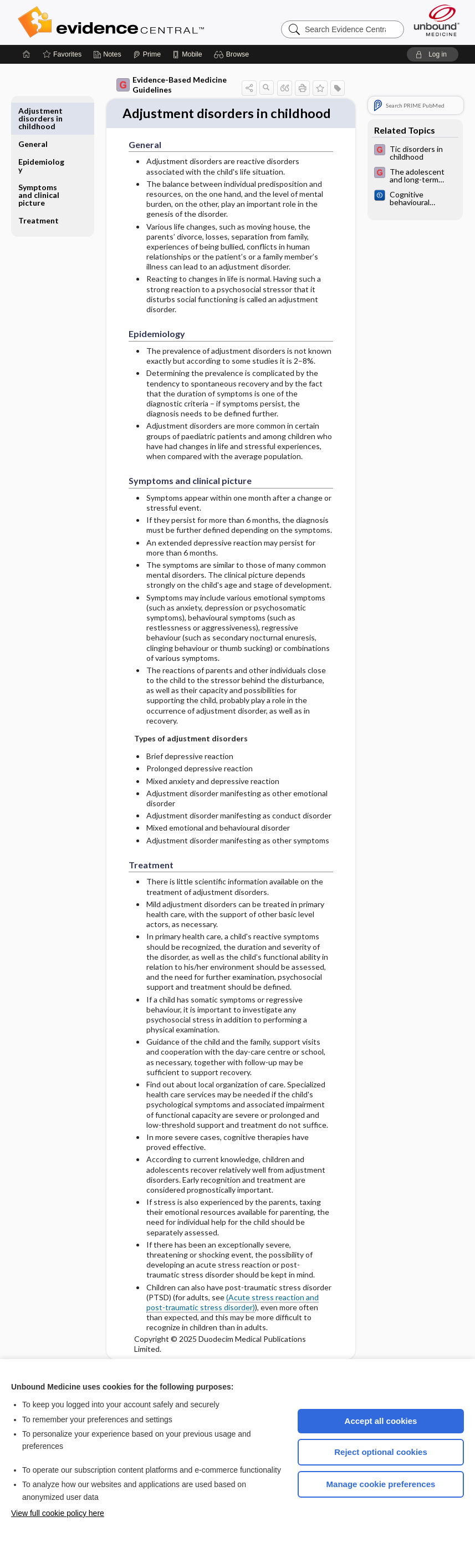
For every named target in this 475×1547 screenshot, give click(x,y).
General (33, 110)
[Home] (26, 54)
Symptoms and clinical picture (38, 161)
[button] (233, 54)
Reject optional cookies (380, 1452)
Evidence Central (155, 22)
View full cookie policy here (57, 1513)
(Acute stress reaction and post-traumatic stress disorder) (232, 1321)
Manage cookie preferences (381, 1484)
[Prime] (147, 54)
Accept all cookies (381, 1421)
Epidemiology (41, 132)
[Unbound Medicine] (436, 20)
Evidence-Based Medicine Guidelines (171, 84)
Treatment (38, 187)
